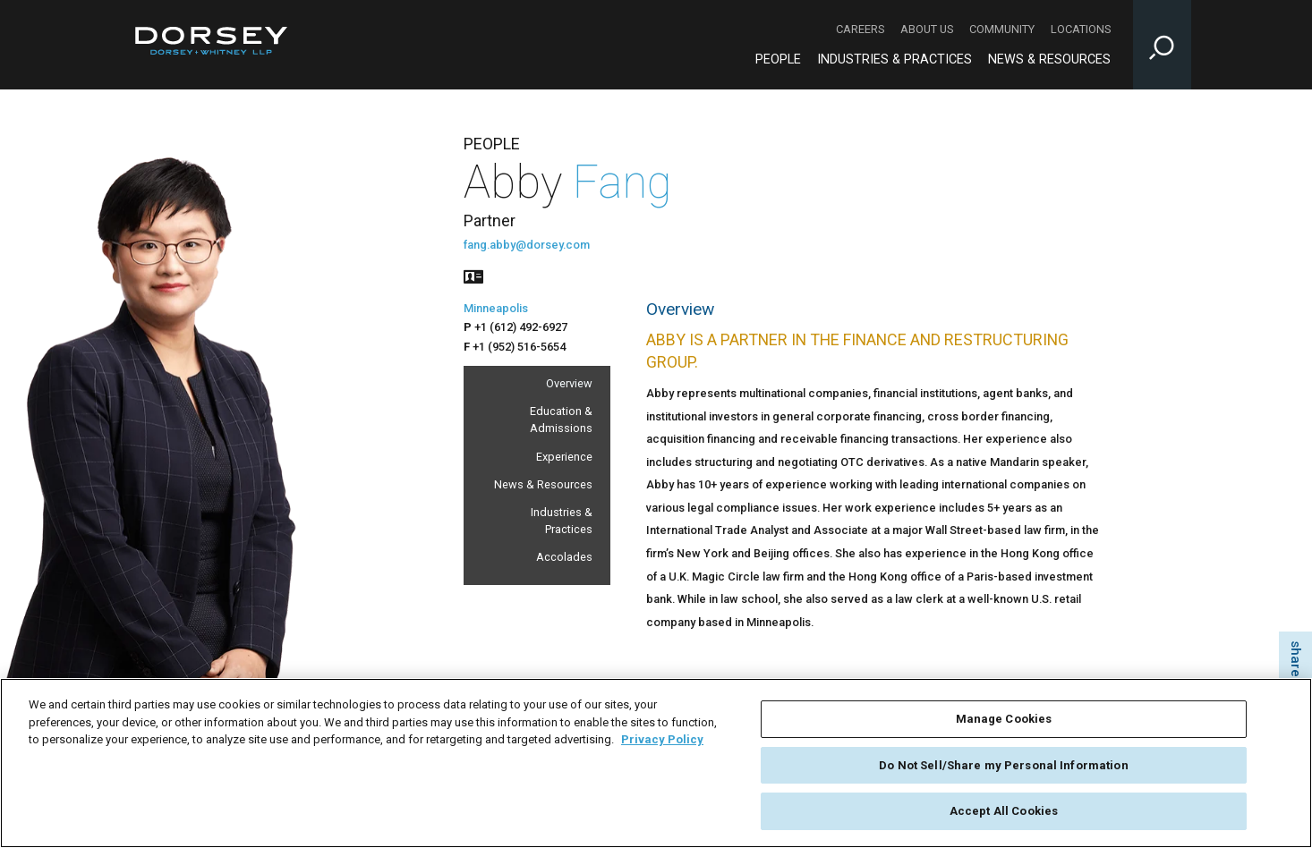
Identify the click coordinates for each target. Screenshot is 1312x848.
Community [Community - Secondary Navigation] (1002, 29)
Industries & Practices (561, 520)
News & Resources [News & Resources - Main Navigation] (1049, 59)
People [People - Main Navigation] (778, 59)
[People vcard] (473, 275)
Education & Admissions (561, 419)
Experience (564, 456)
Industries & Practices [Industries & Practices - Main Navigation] (894, 59)
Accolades (564, 557)
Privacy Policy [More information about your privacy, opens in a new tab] (662, 743)
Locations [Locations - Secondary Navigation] (1081, 29)
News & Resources (543, 484)
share (1296, 658)
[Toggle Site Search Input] (1162, 44)
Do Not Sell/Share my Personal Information (1003, 769)
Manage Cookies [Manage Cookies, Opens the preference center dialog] (1004, 723)
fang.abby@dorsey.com (527, 244)
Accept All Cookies (1004, 815)
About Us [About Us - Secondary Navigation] (926, 29)
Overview (569, 383)
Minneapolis (496, 308)
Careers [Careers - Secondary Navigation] (860, 29)
